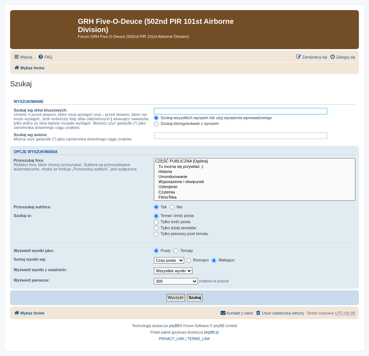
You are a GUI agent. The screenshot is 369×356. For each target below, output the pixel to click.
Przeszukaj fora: (29, 160)
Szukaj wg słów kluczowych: (40, 110)
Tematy (183, 250)
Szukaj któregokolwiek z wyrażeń (186, 123)
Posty (162, 250)
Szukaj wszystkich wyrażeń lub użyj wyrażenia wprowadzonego (213, 118)
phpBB (174, 326)
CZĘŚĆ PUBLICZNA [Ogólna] (255, 161)
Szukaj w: (23, 215)
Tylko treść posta (172, 222)
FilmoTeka (255, 197)
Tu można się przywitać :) (255, 166)
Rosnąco (197, 260)
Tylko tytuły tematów (175, 228)
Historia (255, 171)
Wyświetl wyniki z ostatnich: (40, 270)
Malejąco (223, 260)
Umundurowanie (255, 176)
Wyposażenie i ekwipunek (255, 181)
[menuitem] (45, 57)
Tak (160, 207)
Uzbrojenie (255, 187)
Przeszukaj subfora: (32, 207)
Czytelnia (255, 192)
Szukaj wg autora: (31, 135)
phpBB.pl (211, 332)
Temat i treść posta (174, 215)
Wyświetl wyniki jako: (34, 250)
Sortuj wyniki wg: (30, 259)
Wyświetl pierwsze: (32, 280)
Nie (176, 207)
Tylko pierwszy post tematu (181, 233)
